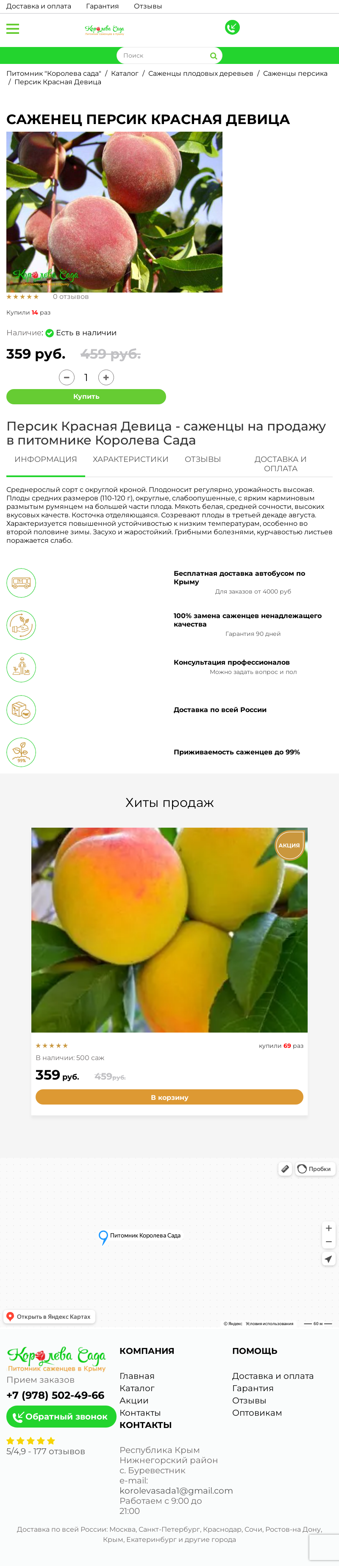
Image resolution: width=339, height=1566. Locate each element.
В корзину (170, 1098)
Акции (134, 1400)
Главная (137, 1376)
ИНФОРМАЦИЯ (45, 459)
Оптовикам (257, 1413)
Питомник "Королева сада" (53, 73)
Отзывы (148, 6)
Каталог (125, 73)
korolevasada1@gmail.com (176, 1491)
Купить (86, 396)
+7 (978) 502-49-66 (55, 1395)
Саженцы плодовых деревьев (200, 73)
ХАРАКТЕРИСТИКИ (131, 459)
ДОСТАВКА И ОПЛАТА (281, 464)
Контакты (140, 1413)
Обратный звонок (66, 1416)
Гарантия (102, 6)
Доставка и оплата (38, 6)
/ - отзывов (45, 1451)
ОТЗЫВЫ (203, 459)
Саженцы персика (295, 73)
